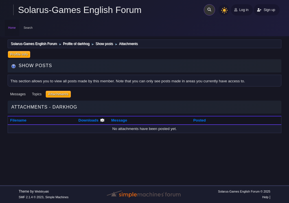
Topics (36, 94)
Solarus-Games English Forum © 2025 (244, 191)
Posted (199, 120)
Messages (18, 94)
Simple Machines (57, 197)
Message (119, 120)
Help (265, 197)
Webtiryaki (42, 191)
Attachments (58, 94)
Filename (18, 120)
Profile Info (19, 54)
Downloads (91, 120)
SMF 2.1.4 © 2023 (31, 197)
